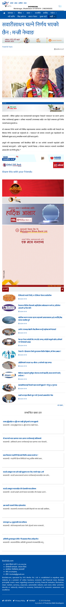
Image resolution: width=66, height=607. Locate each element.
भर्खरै (51, 16)
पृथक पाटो (43, 16)
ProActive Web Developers (54, 603)
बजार (28, 13)
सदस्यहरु (32, 600)
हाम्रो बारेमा (8, 600)
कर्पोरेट (45, 13)
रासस (4, 103)
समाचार (10, 13)
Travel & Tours (7, 46)
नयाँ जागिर (11, 16)
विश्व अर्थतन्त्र (21, 16)
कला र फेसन (32, 16)
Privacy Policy (20, 600)
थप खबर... (60, 405)
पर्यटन (52, 13)
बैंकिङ (20, 13)
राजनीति (38, 13)
